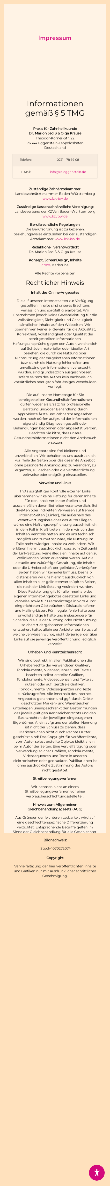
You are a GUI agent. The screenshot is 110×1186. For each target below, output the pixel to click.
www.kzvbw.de (55, 257)
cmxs (46, 306)
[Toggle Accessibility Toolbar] (96, 1172)
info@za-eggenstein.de (68, 213)
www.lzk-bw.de (55, 240)
